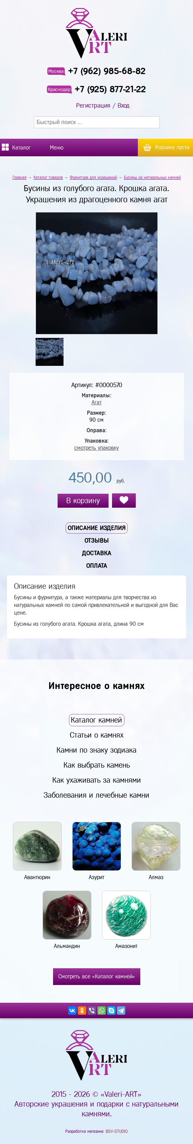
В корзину (83, 501)
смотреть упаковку (96, 448)
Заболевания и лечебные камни (96, 795)
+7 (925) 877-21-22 (110, 89)
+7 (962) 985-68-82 (107, 71)
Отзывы (96, 540)
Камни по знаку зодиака (96, 750)
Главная (20, 177)
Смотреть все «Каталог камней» (96, 976)
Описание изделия (97, 528)
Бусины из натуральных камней (152, 177)
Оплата (96, 566)
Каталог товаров (48, 177)
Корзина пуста (172, 147)
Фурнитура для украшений (93, 177)
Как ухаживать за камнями (96, 780)
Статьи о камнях (97, 735)
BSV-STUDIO (117, 1131)
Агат (96, 402)
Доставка (96, 553)
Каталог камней (96, 720)
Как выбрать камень (97, 765)
